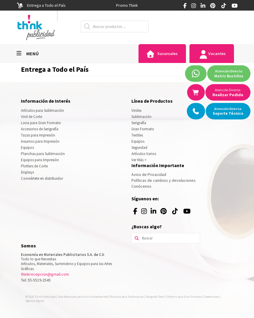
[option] (127, 5)
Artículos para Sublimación (42, 110)
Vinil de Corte (31, 116)
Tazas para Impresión (38, 135)
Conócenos (141, 186)
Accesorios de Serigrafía (39, 128)
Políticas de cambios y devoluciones (163, 180)
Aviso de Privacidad (148, 174)
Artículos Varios (143, 153)
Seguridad (139, 147)
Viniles (136, 110)
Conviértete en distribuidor (42, 178)
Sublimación (141, 116)
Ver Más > (138, 159)
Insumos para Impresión (40, 141)
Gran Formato (142, 128)
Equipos (27, 147)
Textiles (137, 135)
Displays (27, 172)
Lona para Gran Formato (41, 122)
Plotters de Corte (34, 166)
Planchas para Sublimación (43, 153)
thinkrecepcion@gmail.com (45, 274)
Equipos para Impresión (40, 159)
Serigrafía (138, 122)
